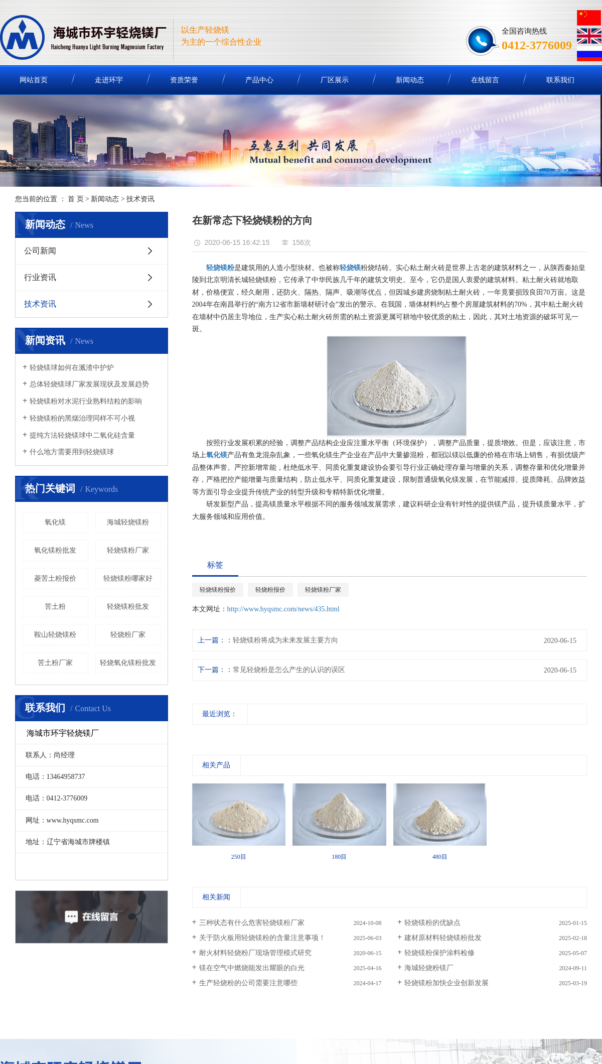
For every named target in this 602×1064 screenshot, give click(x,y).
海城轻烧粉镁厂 (429, 968)
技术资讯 (140, 199)
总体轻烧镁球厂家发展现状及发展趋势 (89, 384)
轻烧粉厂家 (127, 634)
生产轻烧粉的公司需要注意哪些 (248, 983)
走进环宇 (109, 80)
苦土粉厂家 (55, 663)
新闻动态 (410, 80)
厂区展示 (335, 80)
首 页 (76, 199)
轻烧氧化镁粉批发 (128, 663)
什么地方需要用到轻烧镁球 (72, 452)
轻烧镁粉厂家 (128, 550)
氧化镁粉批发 (55, 550)
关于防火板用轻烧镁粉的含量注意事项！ (262, 938)
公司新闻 (40, 250)
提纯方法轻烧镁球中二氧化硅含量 (82, 435)
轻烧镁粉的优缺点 (432, 922)
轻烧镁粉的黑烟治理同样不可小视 (82, 418)
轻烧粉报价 (270, 589)
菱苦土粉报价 (55, 578)
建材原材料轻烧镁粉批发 (443, 938)
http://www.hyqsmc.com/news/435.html (283, 609)
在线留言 (485, 80)
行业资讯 (40, 277)
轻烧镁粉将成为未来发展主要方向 (285, 640)
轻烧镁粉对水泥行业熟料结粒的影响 (86, 401)
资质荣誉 (184, 80)
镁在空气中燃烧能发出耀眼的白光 (252, 968)
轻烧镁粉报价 (218, 589)
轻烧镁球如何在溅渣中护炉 (72, 367)
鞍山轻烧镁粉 (55, 634)
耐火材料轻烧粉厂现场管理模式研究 (255, 953)
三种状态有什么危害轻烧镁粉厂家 (252, 922)
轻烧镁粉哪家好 (128, 578)
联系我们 (560, 80)
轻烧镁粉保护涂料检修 (439, 953)
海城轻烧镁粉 (128, 522)
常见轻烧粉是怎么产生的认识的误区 (289, 670)
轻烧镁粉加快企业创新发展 (446, 983)
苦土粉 (55, 606)
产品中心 (259, 80)
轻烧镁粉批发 (128, 606)
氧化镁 (55, 522)
